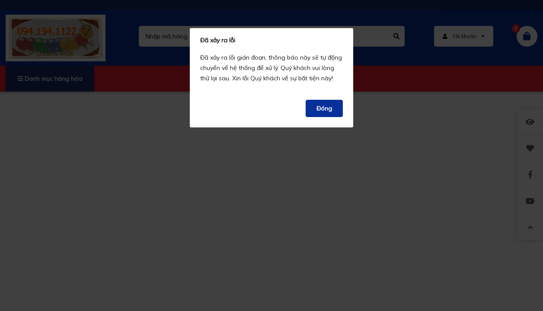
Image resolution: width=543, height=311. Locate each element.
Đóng (324, 108)
